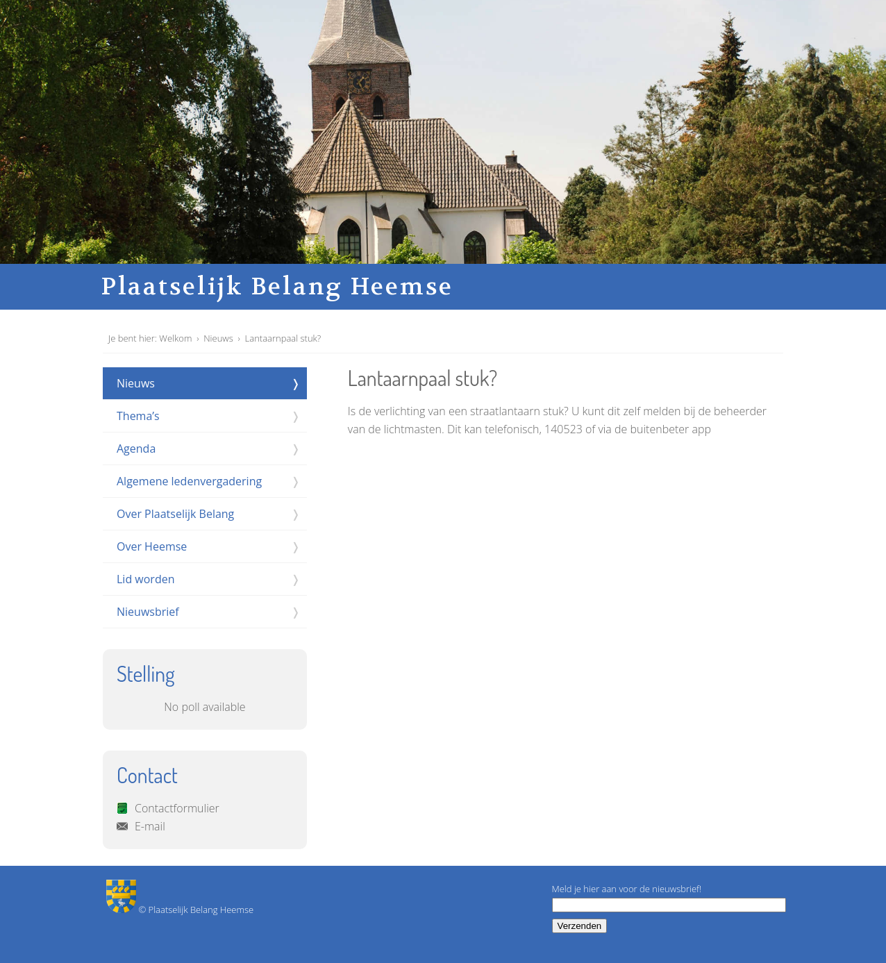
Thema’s (138, 416)
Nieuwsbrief (148, 611)
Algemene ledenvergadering (189, 481)
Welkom (175, 338)
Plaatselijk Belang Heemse (277, 286)
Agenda (136, 448)
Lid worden (145, 579)
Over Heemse (152, 546)
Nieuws (218, 338)
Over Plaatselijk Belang (175, 513)
